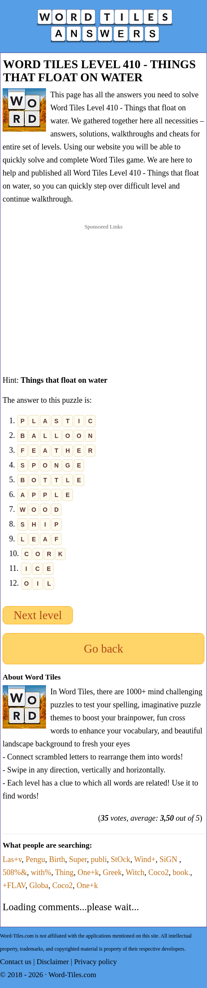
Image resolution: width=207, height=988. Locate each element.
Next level (37, 615)
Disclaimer (52, 962)
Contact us (15, 962)
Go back (103, 648)
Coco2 (158, 872)
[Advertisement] (104, 290)
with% (41, 872)
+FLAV (14, 885)
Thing (64, 872)
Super (78, 859)
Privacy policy (95, 962)
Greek (112, 872)
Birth (57, 859)
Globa (39, 885)
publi (99, 859)
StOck (120, 859)
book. (182, 872)
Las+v (12, 859)
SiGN (169, 859)
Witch (135, 872)
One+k (88, 872)
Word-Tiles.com (72, 975)
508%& (15, 872)
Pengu (35, 859)
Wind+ (144, 859)
